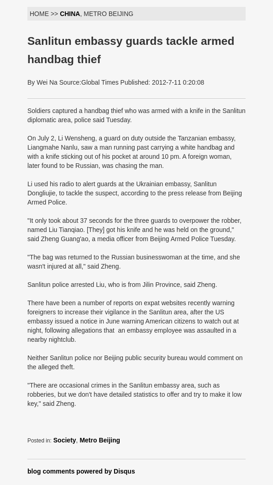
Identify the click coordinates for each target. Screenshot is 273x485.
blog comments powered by (81, 471)
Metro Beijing (99, 440)
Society (64, 440)
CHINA (70, 13)
